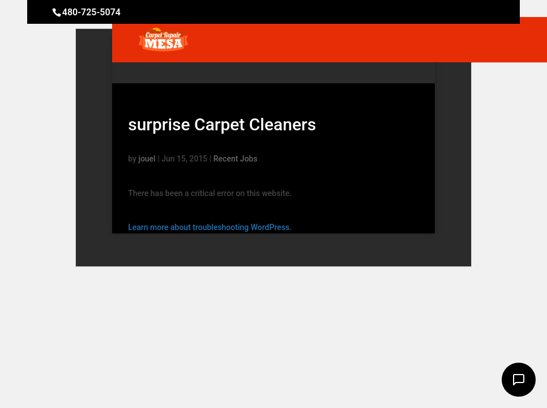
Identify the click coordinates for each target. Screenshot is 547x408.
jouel (146, 158)
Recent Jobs (235, 158)
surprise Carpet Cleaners (222, 124)
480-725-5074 (91, 12)
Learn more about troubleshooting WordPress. (210, 227)
